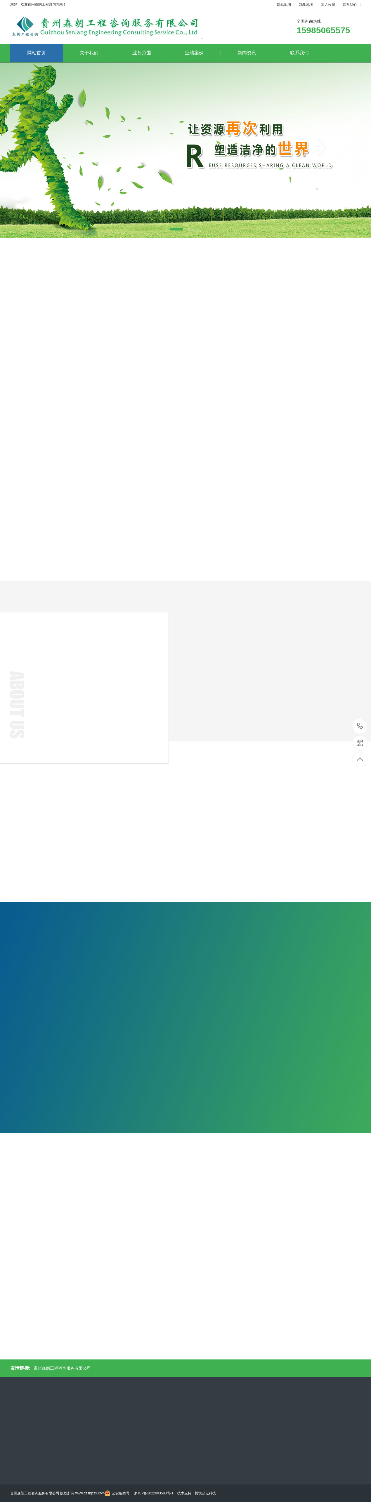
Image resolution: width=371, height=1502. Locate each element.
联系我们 (350, 5)
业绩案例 (203, 52)
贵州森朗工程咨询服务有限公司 (62, 1368)
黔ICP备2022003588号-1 (153, 1493)
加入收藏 (328, 5)
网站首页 (36, 52)
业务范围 (150, 52)
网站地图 (284, 5)
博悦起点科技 (205, 1493)
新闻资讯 (255, 52)
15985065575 (360, 726)
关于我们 (97, 52)
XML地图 (306, 5)
